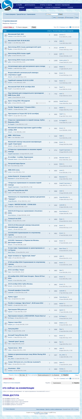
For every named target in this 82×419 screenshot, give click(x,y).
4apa (9, 272)
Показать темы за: (18, 375)
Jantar (9, 42)
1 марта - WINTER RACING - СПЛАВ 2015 (22, 204)
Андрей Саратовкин (13, 153)
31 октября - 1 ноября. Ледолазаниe (20, 157)
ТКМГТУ (10, 115)
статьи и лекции (51, 7)
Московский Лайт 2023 (16, 34)
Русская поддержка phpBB (41, 413)
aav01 (61, 54)
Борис (9, 220)
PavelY (10, 89)
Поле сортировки (39, 375)
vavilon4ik (10, 206)
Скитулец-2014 (13, 328)
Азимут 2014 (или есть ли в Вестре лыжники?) (24, 362)
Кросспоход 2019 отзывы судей (19, 53)
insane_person (63, 60)
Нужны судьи (13, 296)
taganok (10, 311)
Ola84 (60, 135)
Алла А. (10, 77)
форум (21, 7)
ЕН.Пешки (11, 318)
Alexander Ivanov (12, 159)
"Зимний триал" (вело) (16, 341)
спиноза (10, 36)
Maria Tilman (11, 252)
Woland (10, 68)
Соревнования (31, 14)
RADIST (10, 109)
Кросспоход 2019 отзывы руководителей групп (24, 47)
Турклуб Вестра (21, 14)
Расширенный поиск (68, 14)
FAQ (54, 17)
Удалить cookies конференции (53, 409)
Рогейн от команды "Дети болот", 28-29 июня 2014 (25, 303)
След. (76, 375)
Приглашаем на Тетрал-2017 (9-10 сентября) (23, 113)
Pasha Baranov (63, 297)
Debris (61, 164)
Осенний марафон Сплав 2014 (18, 290)
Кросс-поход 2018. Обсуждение (19, 101)
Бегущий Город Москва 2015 (18, 190)
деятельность (30, 5)
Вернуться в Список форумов (12, 382)
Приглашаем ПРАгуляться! (17, 309)
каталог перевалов (62, 5)
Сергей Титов (63, 101)
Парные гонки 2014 (14, 322)
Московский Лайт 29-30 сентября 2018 (21, 86)
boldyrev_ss (11, 324)
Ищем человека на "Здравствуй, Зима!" (22, 256)
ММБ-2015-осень (14, 170)
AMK (9, 137)
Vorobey (10, 370)
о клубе (19, 5)
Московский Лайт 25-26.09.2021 (19, 40)
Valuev (10, 364)
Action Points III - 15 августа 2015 (19, 176)
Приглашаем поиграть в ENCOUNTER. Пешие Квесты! (27, 316)
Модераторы (13, 23)
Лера (9, 331)
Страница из (64, 27)
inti (9, 165)
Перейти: (48, 382)
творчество (38, 7)
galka (10, 49)
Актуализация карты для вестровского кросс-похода (26, 66)
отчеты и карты (46, 5)
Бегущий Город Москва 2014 (18, 335)
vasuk (9, 97)
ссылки (70, 7)
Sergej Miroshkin (12, 201)
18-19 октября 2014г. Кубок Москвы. (20, 284)
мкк (58, 7)
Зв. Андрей (11, 124)
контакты (22, 10)
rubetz (9, 258)
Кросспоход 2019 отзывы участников (21, 60)
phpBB (37, 412)
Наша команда (40, 409)
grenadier (61, 47)
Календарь (61, 17)
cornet (9, 172)
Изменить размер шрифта (76, 14)
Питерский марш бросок (16, 163)
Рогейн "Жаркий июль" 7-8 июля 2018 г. (22, 107)
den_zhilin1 (11, 358)
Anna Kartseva (12, 215)
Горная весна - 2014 (15, 348)
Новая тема (9, 27)
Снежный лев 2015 (14, 218)
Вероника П (11, 178)
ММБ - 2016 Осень (14, 135)
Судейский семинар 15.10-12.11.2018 (20, 80)
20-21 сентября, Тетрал (16, 270)
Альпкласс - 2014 (14, 368)
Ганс (9, 298)
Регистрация (69, 17)
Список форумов (10, 14)
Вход (77, 17)
